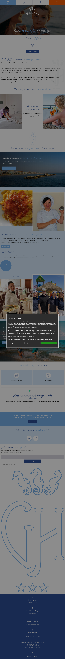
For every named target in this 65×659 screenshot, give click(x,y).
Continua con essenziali (33, 343)
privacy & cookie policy (47, 339)
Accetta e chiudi (49, 343)
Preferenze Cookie (17, 343)
